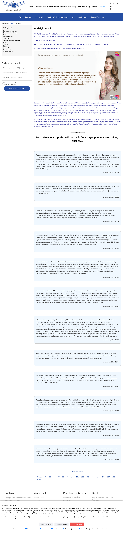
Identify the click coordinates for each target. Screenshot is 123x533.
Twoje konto (116, 3)
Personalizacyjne (32, 529)
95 (50, 477)
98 (63, 477)
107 (108, 477)
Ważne (12, 23)
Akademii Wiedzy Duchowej (67, 36)
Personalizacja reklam (87, 529)
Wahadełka (67, 500)
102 (82, 477)
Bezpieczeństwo (103, 529)
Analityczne (56, 529)
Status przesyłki (39, 497)
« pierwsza (39, 477)
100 (72, 477)
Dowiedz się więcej (46, 524)
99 (67, 477)
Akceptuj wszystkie (77, 524)
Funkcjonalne (18, 529)
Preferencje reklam (70, 529)
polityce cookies (101, 517)
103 (87, 477)
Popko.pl (9, 492)
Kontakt (97, 492)
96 (54, 477)
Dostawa (37, 500)
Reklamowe (45, 529)
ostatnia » (39, 480)
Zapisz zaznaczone (61, 524)
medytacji (95, 36)
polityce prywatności (29, 519)
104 (93, 477)
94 (46, 477)
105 (98, 477)
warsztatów (104, 34)
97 (59, 477)
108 (113, 477)
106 (103, 477)
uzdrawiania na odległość (83, 34)
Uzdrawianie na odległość (71, 497)
